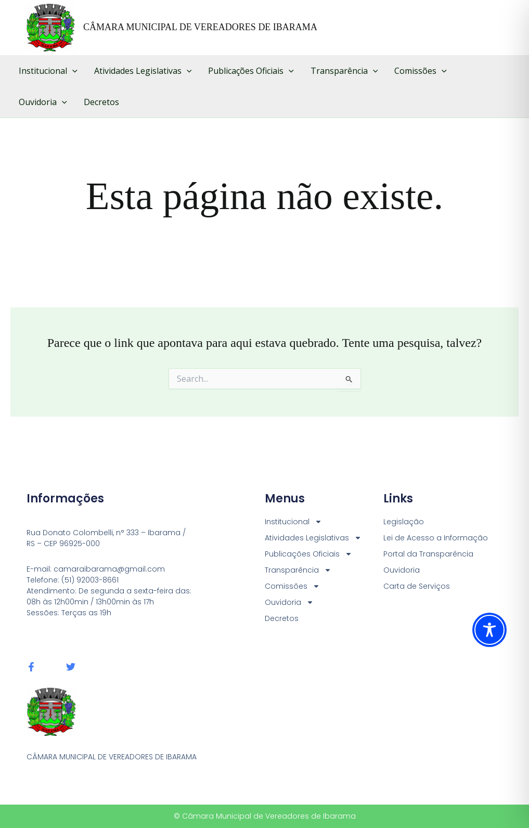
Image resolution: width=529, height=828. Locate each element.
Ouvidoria (43, 102)
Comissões (420, 70)
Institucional (48, 70)
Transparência (344, 70)
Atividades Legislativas (143, 70)
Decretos (101, 102)
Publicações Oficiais (251, 70)
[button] (72, 70)
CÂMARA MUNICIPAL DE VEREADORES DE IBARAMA (200, 27)
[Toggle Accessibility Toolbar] (489, 630)
